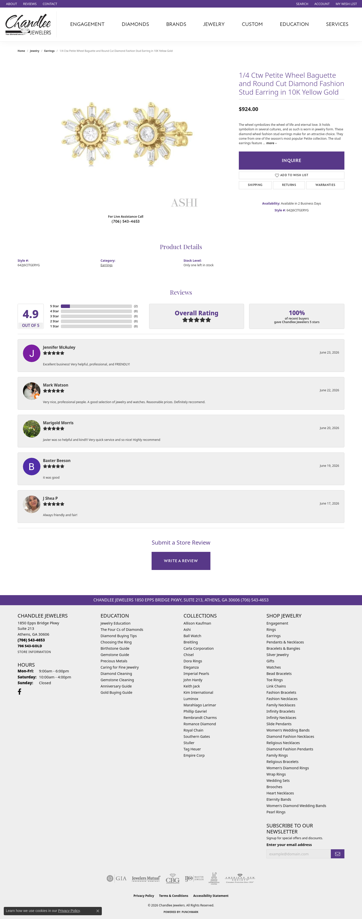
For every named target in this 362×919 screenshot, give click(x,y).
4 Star (54, 311)
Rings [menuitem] (271, 629)
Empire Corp (194, 755)
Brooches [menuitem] (274, 786)
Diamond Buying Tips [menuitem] (119, 635)
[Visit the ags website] (239, 878)
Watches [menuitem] (273, 667)
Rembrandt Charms (200, 717)
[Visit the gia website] (117, 878)
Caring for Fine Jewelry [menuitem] (120, 667)
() (136, 306)
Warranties (325, 185)
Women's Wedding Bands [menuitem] (288, 730)
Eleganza (191, 667)
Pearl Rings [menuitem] (276, 812)
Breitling (191, 642)
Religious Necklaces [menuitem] (283, 742)
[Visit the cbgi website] (173, 878)
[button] (301, 4)
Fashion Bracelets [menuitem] (281, 692)
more (271, 143)
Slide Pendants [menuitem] (279, 723)
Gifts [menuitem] (270, 661)
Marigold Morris (58, 422)
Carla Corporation (199, 648)
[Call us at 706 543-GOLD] (30, 645)
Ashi (187, 629)
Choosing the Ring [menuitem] (116, 642)
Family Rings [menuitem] (277, 755)
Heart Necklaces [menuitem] (280, 793)
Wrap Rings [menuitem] (276, 774)
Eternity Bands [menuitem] (278, 799)
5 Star (54, 306)
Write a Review (181, 560)
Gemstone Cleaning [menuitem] (117, 679)
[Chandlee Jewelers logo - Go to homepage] (30, 24)
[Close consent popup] (97, 910)
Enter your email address (289, 844)
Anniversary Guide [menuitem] (116, 686)
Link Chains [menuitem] (276, 686)
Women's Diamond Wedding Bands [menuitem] (296, 805)
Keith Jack (192, 686)
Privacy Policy (143, 896)
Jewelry (214, 24)
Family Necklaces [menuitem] (280, 705)
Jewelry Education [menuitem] (115, 623)
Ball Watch (192, 635)
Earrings (49, 51)
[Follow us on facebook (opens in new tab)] (19, 692)
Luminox (191, 698)
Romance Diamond (200, 723)
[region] (125, 134)
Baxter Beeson (57, 460)
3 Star (54, 316)
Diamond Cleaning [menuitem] (116, 673)
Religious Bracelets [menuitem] (282, 761)
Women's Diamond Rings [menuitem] (287, 767)
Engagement (87, 24)
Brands (176, 24)
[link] (11, 4)
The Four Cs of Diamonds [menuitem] (122, 629)
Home (21, 51)
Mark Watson (55, 385)
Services (337, 24)
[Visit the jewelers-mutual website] (146, 878)
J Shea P (50, 498)
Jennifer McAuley (59, 347)
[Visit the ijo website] (194, 878)
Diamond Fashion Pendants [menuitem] (289, 749)
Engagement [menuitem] (277, 623)
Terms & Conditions (173, 896)
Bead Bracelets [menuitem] (279, 673)
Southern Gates (197, 736)
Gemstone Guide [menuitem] (115, 654)
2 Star (54, 321)
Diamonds (135, 24)
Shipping (255, 185)
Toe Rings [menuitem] (274, 679)
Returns (289, 185)
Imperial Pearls (196, 673)
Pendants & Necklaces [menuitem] (285, 642)
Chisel (189, 654)
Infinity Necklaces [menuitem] (281, 717)
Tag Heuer (192, 749)
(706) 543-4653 (126, 221)
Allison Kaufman (197, 623)
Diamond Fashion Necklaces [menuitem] (290, 736)
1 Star (54, 326)
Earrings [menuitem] (273, 635)
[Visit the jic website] (214, 878)
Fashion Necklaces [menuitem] (282, 698)
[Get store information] (34, 652)
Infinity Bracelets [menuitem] (280, 711)
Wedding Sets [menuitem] (278, 780)
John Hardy (193, 679)
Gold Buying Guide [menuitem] (116, 692)
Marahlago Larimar (200, 705)
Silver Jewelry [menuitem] (277, 654)
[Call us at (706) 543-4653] (31, 639)
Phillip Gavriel (195, 711)
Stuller (189, 742)
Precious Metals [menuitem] (114, 661)
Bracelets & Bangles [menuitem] (283, 648)
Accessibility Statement (211, 896)
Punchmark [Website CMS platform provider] (190, 912)
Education (294, 24)
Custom (252, 24)
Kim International (198, 692)
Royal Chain (193, 730)
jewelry (34, 51)
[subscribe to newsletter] (337, 854)
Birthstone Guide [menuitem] (115, 648)
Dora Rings (193, 661)
